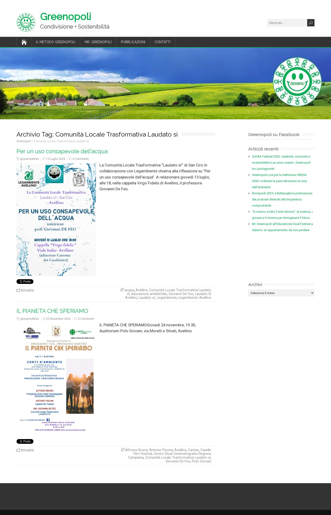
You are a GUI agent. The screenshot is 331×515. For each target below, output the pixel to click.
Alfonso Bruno (136, 450)
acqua (129, 290)
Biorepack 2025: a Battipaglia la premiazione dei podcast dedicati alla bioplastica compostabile (282, 199)
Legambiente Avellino (194, 298)
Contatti (162, 42)
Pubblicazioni (133, 42)
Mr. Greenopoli (98, 42)
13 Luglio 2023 (55, 159)
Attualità (27, 290)
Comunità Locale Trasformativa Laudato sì (178, 458)
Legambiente (167, 298)
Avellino (142, 290)
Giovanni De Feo (181, 294)
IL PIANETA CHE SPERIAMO (52, 311)
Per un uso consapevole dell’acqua (62, 151)
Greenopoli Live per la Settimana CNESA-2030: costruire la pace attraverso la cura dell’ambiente (279, 181)
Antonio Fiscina (161, 450)
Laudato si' (147, 298)
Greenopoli (65, 16)
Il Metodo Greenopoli (55, 42)
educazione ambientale (149, 294)
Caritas (193, 450)
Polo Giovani (201, 461)
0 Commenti (81, 159)
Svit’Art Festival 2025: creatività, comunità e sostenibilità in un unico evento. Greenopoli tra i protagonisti (281, 162)
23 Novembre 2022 (58, 318)
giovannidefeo (29, 159)
